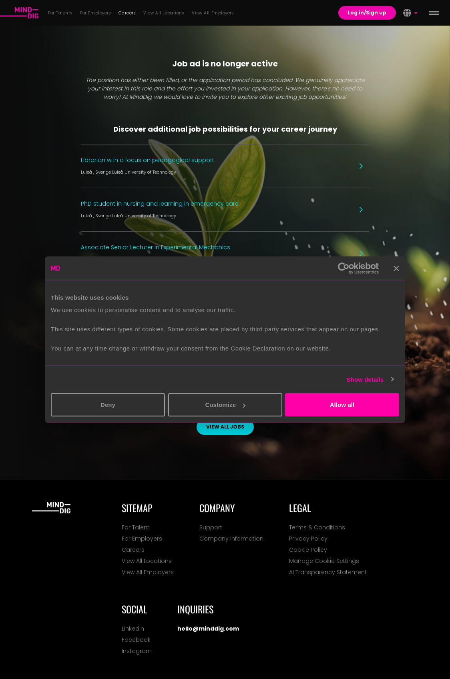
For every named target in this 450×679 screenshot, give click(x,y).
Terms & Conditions (317, 527)
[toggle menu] (434, 13)
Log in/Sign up (367, 12)
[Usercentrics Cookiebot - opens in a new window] (344, 268)
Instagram (137, 651)
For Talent (135, 527)
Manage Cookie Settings (324, 561)
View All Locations (147, 561)
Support (210, 527)
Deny (107, 404)
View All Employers (148, 572)
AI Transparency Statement (328, 572)
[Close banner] (396, 268)
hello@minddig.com (208, 629)
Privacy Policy (308, 539)
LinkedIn (133, 629)
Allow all (342, 404)
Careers (133, 550)
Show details (365, 379)
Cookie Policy (308, 550)
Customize (225, 404)
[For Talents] (19, 12)
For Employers (142, 539)
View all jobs (225, 426)
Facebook (136, 640)
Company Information (231, 539)
